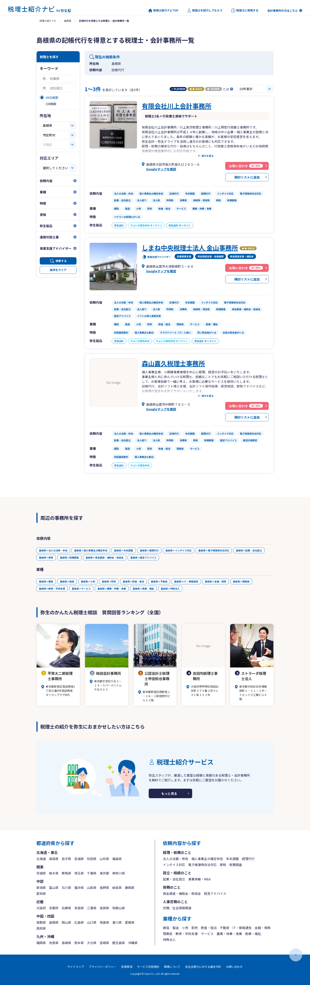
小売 (185, 927)
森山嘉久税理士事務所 (173, 363)
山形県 (104, 858)
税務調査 (235, 864)
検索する (61, 261)
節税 (223, 864)
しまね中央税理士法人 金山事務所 (190, 247)
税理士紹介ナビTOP (163, 10)
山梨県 (91, 887)
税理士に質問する (244, 10)
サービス (207, 933)
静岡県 (129, 887)
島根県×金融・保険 (215, 581)
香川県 (117, 922)
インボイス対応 (174, 864)
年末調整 (232, 858)
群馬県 (66, 873)
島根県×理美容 (241, 581)
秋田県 (91, 858)
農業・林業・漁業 (229, 933)
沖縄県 (133, 942)
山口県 (91, 922)
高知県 (41, 928)
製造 (175, 927)
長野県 (104, 887)
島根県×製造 (67, 581)
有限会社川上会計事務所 (176, 105)
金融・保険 (262, 927)
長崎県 (66, 942)
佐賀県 (54, 942)
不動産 (224, 927)
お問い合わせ (234, 967)
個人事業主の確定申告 (207, 858)
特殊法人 (169, 939)
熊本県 (79, 942)
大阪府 (41, 908)
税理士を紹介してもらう (204, 10)
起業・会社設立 (174, 879)
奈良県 (79, 908)
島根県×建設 (46, 581)
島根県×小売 (88, 581)
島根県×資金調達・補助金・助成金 (105, 557)
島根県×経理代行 (149, 550)
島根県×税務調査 (69, 557)
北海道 (41, 858)
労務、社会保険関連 (177, 908)
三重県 (91, 908)
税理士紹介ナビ (48, 20)
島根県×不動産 (159, 581)
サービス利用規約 (148, 967)
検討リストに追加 (247, 177)
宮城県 (79, 858)
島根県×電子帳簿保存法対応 (213, 550)
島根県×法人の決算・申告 (53, 550)
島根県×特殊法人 (170, 588)
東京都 (104, 873)
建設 (166, 927)
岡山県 (66, 922)
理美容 (167, 933)
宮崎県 (104, 942)
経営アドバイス (215, 893)
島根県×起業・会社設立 (249, 550)
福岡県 (41, 942)
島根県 (67, 20)
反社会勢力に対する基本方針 (203, 967)
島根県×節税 (46, 557)
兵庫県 (66, 908)
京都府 (54, 908)
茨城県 (41, 873)
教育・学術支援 (187, 933)
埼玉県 (79, 873)
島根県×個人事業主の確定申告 (90, 550)
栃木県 (54, 873)
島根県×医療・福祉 (143, 588)
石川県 (66, 887)
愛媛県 (129, 922)
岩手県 (66, 858)
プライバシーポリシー (102, 967)
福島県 (117, 858)
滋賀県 (104, 908)
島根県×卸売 (109, 581)
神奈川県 (118, 873)
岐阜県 (117, 887)
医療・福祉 (253, 933)
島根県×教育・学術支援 (52, 588)
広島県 (79, 922)
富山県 (54, 887)
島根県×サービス (81, 588)
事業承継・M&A (199, 879)
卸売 (194, 927)
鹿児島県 (118, 942)
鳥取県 (41, 922)
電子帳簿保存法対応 (202, 864)
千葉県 (91, 873)
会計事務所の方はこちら (282, 10)
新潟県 (41, 887)
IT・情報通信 (241, 927)
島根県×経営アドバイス (143, 557)
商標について (172, 967)
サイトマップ (75, 967)
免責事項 (126, 967)
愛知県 (41, 893)
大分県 (91, 942)
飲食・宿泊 (209, 927)
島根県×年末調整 (123, 550)
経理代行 (248, 858)
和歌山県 (118, 908)
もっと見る (169, 793)
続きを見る (208, 155)
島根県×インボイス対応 (178, 550)
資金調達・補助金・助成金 (182, 893)
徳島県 (104, 922)
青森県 (54, 858)
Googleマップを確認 (161, 169)
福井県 (79, 887)
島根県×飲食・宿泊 (133, 581)
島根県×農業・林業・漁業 (111, 588)
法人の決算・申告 (175, 858)
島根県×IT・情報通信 (186, 581)
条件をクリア (58, 270)
